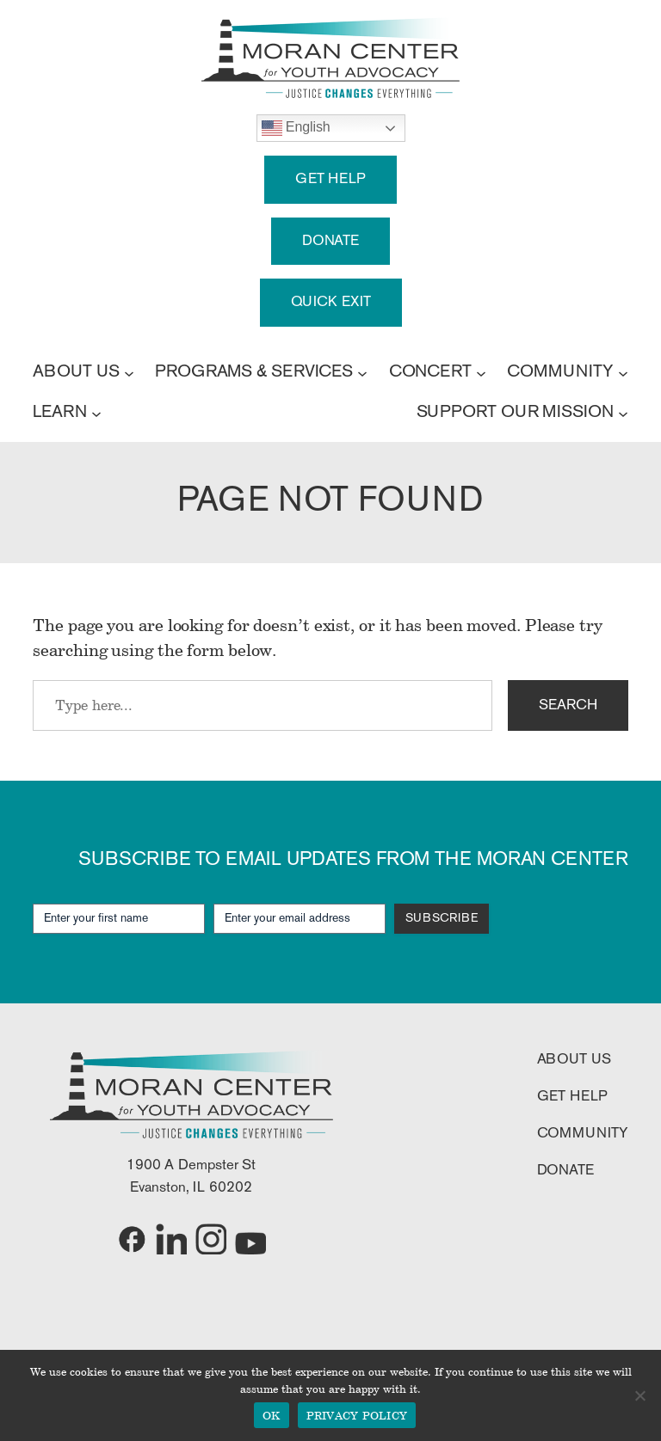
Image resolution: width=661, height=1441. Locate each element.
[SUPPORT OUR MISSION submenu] (623, 413)
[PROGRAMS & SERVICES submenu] (362, 372)
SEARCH (567, 705)
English (296, 128)
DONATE (330, 241)
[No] (639, 1395)
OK (272, 1415)
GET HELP (330, 179)
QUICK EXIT (331, 302)
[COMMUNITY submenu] (623, 372)
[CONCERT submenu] (481, 372)
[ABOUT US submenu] (129, 372)
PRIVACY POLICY (357, 1415)
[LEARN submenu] (96, 413)
